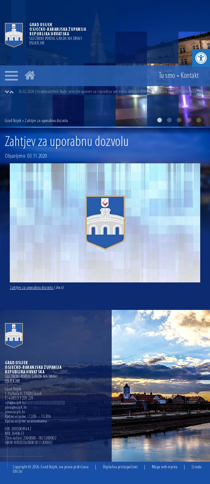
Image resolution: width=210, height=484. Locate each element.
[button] (201, 58)
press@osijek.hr (16, 407)
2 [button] (169, 120)
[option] (105, 63)
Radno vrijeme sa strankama (26, 421)
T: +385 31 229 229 (19, 398)
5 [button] (198, 120)
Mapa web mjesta (165, 467)
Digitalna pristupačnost (120, 467)
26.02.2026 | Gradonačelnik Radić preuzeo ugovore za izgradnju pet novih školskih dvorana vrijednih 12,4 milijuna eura (107, 91)
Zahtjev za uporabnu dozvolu (37, 287)
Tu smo (167, 76)
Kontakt (190, 76)
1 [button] (159, 120)
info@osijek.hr (15, 403)
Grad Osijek (13, 120)
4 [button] (189, 120)
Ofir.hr (18, 471)
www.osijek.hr (15, 412)
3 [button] (179, 120)
